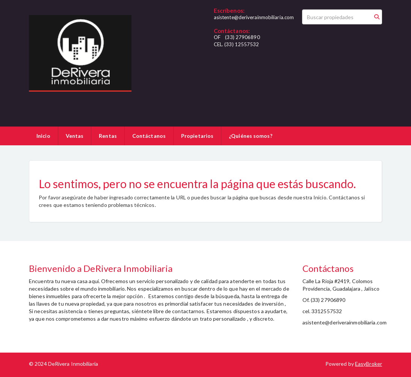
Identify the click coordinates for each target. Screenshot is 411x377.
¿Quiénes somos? (250, 136)
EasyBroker (368, 363)
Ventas (75, 136)
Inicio (43, 136)
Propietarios (197, 136)
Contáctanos (149, 136)
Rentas (108, 136)
